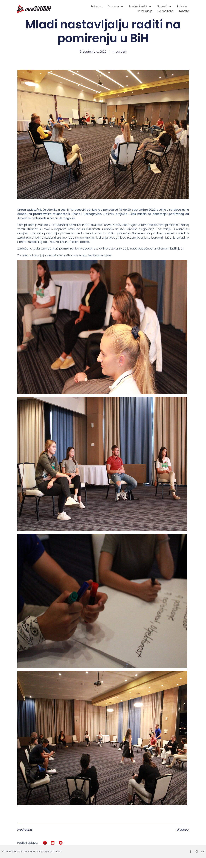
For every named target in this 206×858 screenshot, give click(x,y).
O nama (115, 6)
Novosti (164, 6)
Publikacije (145, 11)
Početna (96, 6)
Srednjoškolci (140, 6)
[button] (45, 843)
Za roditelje (165, 11)
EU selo (182, 6)
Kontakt (184, 11)
